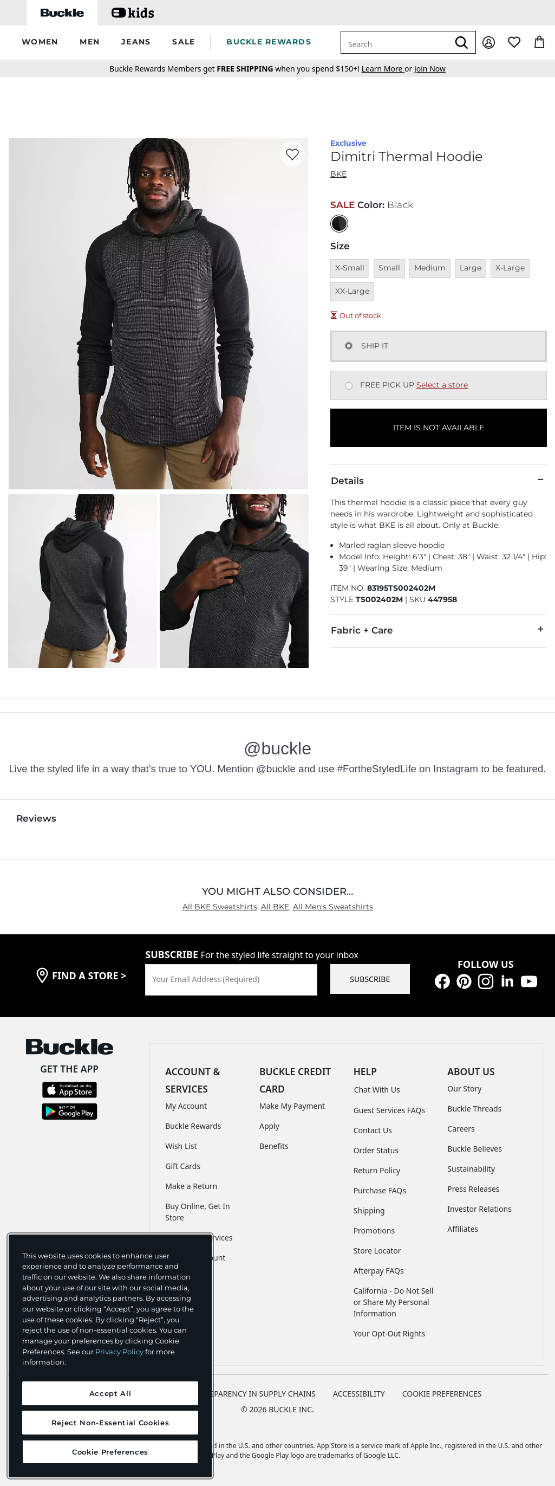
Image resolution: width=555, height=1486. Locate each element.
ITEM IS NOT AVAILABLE (438, 427)
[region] (110, 1356)
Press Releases (473, 1189)
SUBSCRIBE (370, 979)
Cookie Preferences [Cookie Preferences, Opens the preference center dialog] (110, 1452)
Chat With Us (377, 1089)
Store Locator (377, 1250)
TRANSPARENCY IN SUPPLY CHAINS (253, 1393)
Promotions (374, 1230)
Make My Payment (292, 1106)
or (388, 68)
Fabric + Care (438, 630)
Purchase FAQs (380, 1190)
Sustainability (471, 1169)
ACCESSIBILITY (359, 1393)
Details (438, 480)
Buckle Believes (474, 1148)
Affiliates (462, 1229)
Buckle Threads (474, 1108)
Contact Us (373, 1130)
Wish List (181, 1146)
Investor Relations (479, 1209)
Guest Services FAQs (389, 1110)
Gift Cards (182, 1166)
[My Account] (488, 42)
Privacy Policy (119, 1351)
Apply (269, 1126)
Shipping (369, 1210)
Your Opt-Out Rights (390, 1333)
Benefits (274, 1146)
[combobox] (394, 42)
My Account (186, 1106)
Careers (460, 1128)
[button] (40, 42)
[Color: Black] (339, 223)
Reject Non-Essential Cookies (110, 1422)
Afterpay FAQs (379, 1270)
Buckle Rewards (193, 1126)
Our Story (464, 1088)
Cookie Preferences (442, 1393)
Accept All (110, 1393)
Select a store (442, 385)
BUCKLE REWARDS (268, 42)
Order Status (376, 1150)
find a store (89, 975)
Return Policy (377, 1170)
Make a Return (191, 1186)
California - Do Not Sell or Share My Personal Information (394, 1302)
